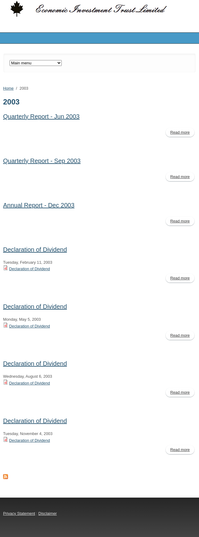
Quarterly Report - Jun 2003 (41, 116)
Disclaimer (47, 513)
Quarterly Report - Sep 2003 (42, 160)
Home (8, 88)
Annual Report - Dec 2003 (38, 205)
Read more (182, 133)
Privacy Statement (19, 513)
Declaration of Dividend (35, 249)
